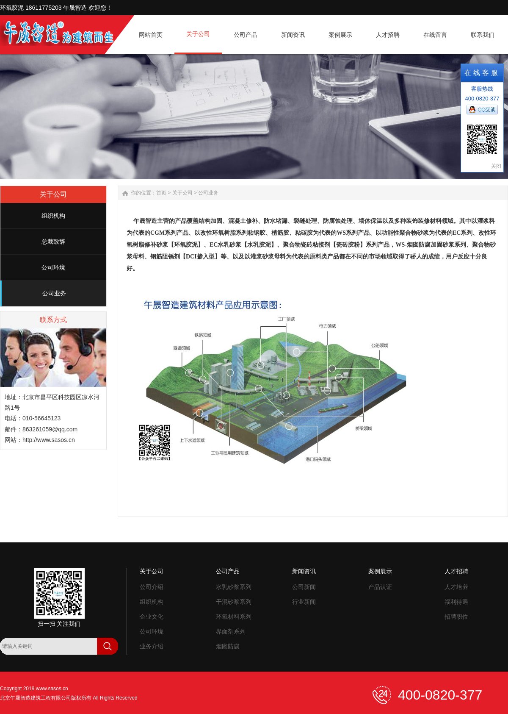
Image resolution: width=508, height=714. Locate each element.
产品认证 (380, 586)
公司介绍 (151, 586)
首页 (161, 193)
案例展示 (380, 571)
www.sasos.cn (52, 689)
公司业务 (54, 293)
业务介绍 (151, 646)
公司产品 (228, 571)
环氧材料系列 (233, 616)
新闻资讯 (304, 571)
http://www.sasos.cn (48, 439)
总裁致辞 (53, 241)
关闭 (496, 166)
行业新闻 (304, 601)
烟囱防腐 (228, 646)
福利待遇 (456, 601)
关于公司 (182, 193)
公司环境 (53, 267)
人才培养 (456, 586)
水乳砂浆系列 (233, 586)
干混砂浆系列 (233, 601)
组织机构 (53, 215)
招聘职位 (456, 616)
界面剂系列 (231, 631)
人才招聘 (456, 571)
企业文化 (151, 616)
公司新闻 (304, 586)
